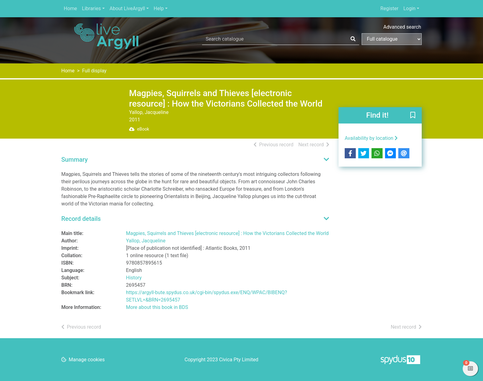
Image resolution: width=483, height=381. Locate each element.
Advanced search (402, 27)
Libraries (91, 8)
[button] (413, 116)
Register (389, 8)
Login (409, 8)
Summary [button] (74, 159)
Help (159, 8)
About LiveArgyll (127, 8)
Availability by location (371, 138)
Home (70, 8)
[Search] (353, 39)
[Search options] (392, 39)
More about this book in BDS (157, 307)
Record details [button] (81, 218)
